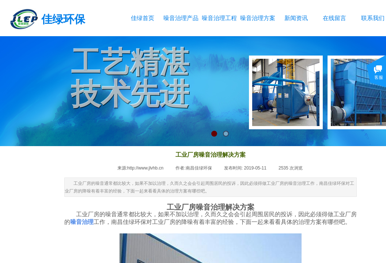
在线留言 (334, 18)
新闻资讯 (296, 18)
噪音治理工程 (219, 18)
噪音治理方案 (257, 18)
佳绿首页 (142, 18)
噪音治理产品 (180, 18)
